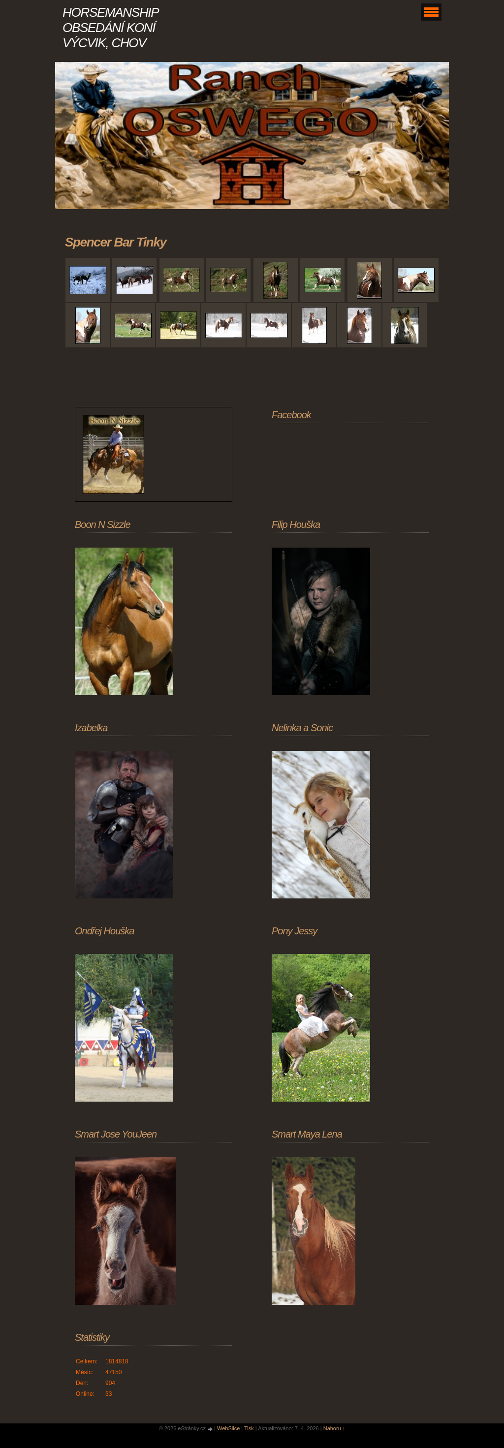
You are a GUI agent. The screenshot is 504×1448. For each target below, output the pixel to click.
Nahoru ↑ (334, 1428)
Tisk (249, 1428)
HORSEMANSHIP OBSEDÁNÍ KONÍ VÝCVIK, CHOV (110, 27)
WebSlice (228, 1428)
